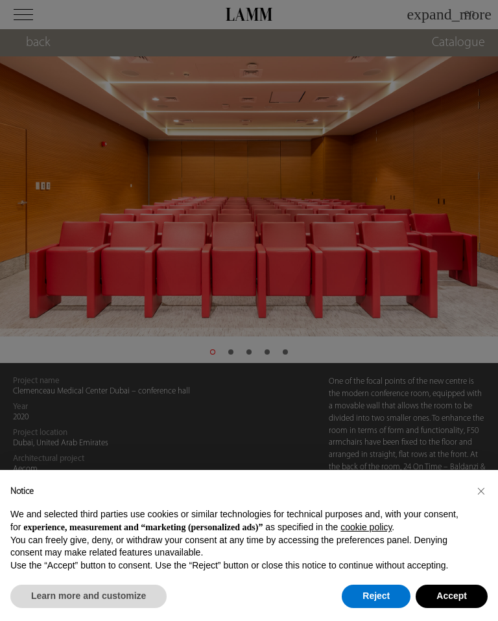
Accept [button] (451, 596)
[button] (481, 490)
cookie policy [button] (366, 527)
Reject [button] (376, 596)
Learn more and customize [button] (88, 596)
